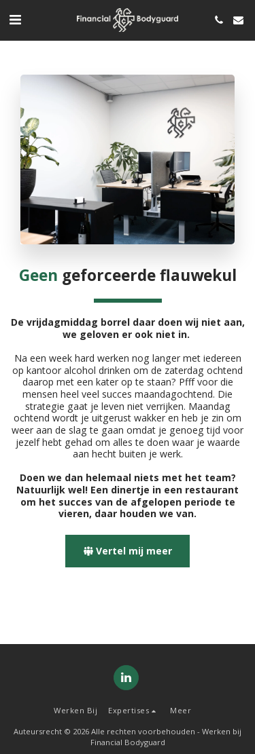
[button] (15, 19)
